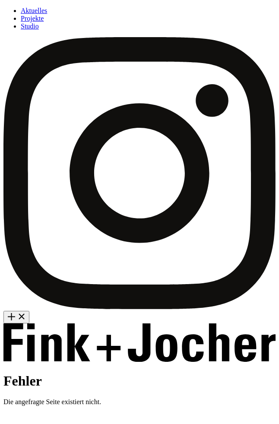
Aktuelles (34, 10)
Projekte (32, 18)
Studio (30, 26)
